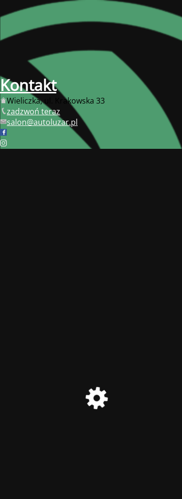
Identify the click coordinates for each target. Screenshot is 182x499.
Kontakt (28, 84)
